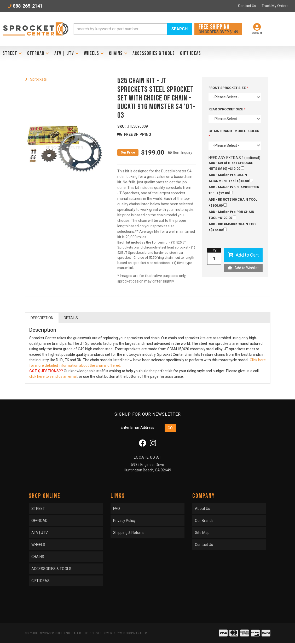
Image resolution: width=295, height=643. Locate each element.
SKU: (121, 126)
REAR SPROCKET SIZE (226, 109)
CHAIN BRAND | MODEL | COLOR (234, 131)
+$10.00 (232, 166)
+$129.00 (231, 215)
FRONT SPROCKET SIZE (227, 88)
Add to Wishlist (246, 268)
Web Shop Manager (133, 633)
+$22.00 (234, 190)
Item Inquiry (182, 152)
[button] (133, 29)
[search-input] (120, 29)
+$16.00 (231, 178)
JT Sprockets (36, 79)
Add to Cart (247, 255)
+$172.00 (233, 227)
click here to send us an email (53, 376)
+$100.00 (233, 202)
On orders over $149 (218, 28)
